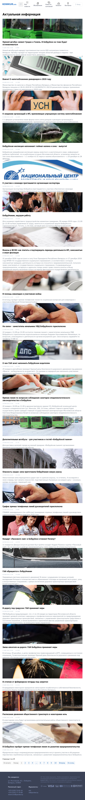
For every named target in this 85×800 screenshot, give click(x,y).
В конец (71, 763)
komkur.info (44, 780)
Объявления (37, 4)
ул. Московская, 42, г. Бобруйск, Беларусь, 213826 (19, 782)
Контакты (68, 4)
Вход (77, 4)
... (36, 763)
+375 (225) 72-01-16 (15, 791)
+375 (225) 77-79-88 (15, 793)
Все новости (27, 4)
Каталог (58, 4)
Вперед (62, 763)
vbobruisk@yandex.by (15, 795)
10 (55, 763)
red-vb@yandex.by (33, 792)
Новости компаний (48, 4)
